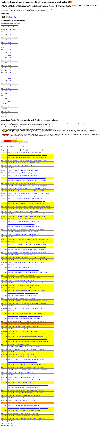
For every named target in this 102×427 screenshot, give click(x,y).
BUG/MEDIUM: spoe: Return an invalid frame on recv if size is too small (25, 313)
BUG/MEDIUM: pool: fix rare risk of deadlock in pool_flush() (22, 331)
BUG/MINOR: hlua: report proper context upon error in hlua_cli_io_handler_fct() (26, 249)
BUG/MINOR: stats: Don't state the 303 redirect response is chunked (23, 270)
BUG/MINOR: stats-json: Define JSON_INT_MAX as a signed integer (24, 170)
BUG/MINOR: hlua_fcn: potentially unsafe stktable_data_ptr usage (23, 397)
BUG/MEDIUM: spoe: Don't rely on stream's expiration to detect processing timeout (27, 303)
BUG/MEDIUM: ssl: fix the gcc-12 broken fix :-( (19, 344)
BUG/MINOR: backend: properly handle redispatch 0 (20, 305)
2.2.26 (9, 49)
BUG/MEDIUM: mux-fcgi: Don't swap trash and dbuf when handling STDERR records (28, 408)
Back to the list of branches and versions (10, 424)
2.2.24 (9, 55)
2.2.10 (9, 90)
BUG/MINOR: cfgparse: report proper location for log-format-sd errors (24, 318)
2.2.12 (9, 85)
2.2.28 (9, 44)
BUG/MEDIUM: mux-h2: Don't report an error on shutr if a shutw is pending (25, 392)
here (15, 16)
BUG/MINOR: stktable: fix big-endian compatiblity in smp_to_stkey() (24, 195)
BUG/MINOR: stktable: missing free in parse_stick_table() (21, 377)
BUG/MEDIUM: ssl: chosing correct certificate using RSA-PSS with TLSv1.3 (26, 190)
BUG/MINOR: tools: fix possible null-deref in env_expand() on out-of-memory (26, 262)
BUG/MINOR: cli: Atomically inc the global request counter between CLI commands (27, 244)
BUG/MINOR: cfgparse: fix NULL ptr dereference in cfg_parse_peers (24, 167)
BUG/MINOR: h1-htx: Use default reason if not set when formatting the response (26, 201)
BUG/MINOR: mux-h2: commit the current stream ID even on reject (23, 387)
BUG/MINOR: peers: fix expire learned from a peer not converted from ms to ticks (27, 160)
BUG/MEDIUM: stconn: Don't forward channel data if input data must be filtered (26, 288)
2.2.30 (9, 39)
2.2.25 (9, 52)
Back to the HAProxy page (7, 425)
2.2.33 (9, 32)
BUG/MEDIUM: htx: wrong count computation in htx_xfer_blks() (23, 183)
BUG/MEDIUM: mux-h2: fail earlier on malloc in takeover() (22, 357)
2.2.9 (9, 93)
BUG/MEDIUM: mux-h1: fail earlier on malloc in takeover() (22, 354)
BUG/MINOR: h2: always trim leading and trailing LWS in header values (25, 152)
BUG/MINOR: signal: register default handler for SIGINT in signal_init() (25, 198)
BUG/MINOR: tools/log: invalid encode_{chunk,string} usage (22, 295)
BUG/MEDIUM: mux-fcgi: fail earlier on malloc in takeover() (22, 351)
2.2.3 (9, 108)
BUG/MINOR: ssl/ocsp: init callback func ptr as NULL (20, 267)
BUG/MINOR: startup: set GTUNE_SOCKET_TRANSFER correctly (24, 346)
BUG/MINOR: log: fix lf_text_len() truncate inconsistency (21, 298)
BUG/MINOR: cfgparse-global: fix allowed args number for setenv (23, 226)
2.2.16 (9, 75)
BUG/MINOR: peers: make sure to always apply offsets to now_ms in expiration (26, 213)
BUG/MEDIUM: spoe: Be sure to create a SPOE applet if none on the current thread (27, 247)
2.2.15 (9, 78)
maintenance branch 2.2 (27, 5)
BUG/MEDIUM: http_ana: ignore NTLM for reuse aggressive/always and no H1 (26, 257)
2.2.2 (9, 111)
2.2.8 (9, 95)
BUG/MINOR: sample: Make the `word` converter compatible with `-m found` (26, 349)
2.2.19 (9, 67)
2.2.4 (9, 106)
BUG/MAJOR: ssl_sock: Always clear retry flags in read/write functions (24, 323)
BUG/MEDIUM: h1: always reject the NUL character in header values (24, 326)
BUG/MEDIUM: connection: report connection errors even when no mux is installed (27, 300)
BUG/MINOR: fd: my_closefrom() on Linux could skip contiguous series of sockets (27, 282)
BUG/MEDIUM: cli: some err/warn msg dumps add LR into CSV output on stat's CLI (27, 334)
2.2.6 (9, 101)
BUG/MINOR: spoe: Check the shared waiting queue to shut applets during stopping (27, 188)
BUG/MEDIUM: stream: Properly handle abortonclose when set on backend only (26, 367)
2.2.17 (9, 72)
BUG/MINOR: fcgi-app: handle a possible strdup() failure (21, 236)
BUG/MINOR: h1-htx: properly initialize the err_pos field (21, 328)
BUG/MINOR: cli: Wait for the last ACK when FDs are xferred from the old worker (27, 180)
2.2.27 (9, 47)
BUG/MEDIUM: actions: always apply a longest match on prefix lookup (24, 395)
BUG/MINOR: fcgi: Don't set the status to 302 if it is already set (22, 175)
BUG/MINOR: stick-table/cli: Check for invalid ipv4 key (21, 372)
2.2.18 (9, 70)
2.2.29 (9, 42)
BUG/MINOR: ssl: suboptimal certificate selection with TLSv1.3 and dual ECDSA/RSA (28, 385)
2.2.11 (9, 88)
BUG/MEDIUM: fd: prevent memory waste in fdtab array (21, 275)
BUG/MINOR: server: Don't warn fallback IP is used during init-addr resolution (26, 229)
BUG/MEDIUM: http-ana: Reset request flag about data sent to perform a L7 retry (26, 203)
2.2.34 (44, 5)
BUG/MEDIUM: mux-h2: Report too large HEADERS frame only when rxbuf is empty (28, 341)
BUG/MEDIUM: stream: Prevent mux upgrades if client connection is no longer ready (27, 241)
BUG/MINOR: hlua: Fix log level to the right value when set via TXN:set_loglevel (27, 321)
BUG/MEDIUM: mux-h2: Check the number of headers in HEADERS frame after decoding (29, 206)
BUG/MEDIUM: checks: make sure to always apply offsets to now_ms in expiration (27, 216)
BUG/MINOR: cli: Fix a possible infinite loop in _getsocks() (22, 172)
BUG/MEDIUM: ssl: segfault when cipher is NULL (20, 382)
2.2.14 (9, 80)
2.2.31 (9, 37)
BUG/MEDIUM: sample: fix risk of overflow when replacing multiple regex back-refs (27, 155)
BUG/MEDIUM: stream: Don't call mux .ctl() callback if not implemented (25, 364)
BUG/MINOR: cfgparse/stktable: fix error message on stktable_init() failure (25, 374)
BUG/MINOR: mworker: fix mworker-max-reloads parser (21, 224)
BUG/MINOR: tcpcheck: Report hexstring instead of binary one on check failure (26, 380)
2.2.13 (9, 83)
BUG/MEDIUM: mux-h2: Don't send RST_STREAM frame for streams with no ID (27, 218)
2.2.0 (9, 116)
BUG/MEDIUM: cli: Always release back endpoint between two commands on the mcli (28, 239)
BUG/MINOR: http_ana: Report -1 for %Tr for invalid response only (23, 211)
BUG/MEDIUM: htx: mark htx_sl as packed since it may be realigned (24, 277)
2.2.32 (9, 34)
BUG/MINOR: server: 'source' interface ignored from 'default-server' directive (26, 308)
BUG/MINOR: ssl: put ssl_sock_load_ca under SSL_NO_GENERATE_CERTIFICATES (28, 193)
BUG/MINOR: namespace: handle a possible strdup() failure (22, 165)
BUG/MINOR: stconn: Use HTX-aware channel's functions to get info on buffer (26, 359)
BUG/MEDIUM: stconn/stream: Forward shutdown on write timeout (23, 415)
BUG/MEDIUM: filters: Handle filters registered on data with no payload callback (27, 178)
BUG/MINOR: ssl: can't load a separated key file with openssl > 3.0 (23, 221)
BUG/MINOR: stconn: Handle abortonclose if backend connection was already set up (27, 369)
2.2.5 (9, 103)
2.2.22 (9, 60)
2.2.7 (9, 98)
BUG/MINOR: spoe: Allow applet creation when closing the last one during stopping (27, 185)
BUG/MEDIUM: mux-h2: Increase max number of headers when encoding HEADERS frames (29, 208)
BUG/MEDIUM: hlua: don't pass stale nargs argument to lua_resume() (24, 410)
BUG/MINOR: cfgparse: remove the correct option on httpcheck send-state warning (27, 252)
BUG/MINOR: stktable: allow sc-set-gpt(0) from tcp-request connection (24, 420)
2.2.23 (9, 57)
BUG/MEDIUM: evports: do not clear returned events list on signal (23, 285)
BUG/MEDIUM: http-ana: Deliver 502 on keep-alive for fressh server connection (26, 290)
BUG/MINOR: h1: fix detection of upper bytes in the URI (21, 280)
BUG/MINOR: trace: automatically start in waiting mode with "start (24, 234)
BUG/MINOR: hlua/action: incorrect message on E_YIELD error (23, 413)
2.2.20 (9, 65)
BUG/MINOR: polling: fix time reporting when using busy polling (23, 231)
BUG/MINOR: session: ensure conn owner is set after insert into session (24, 311)
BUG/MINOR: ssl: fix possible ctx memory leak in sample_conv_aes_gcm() (25, 316)
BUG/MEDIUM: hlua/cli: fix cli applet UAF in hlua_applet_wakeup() (24, 162)
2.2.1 (9, 113)
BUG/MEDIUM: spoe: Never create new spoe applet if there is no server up (25, 336)
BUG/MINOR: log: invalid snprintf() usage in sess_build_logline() (23, 293)
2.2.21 (9, 62)
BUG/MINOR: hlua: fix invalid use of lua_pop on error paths (22, 400)
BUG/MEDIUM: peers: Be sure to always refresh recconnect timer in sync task (26, 390)
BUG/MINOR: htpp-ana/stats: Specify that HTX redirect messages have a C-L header (27, 272)
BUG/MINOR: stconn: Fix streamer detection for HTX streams (22, 362)
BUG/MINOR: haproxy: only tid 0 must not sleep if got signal (22, 254)
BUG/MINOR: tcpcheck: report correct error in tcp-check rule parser (23, 264)
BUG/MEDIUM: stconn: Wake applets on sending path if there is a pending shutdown (27, 418)
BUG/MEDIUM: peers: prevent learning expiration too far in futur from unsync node (27, 157)
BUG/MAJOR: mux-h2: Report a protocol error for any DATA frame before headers (27, 403)
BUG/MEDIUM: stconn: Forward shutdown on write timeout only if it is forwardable (27, 339)
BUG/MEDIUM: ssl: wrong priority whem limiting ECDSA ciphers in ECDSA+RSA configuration (30, 259)
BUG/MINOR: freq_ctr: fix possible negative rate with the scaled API (24, 405)
